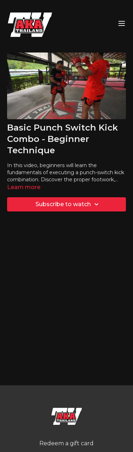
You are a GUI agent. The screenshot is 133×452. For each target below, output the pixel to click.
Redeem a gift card (66, 443)
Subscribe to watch (68, 204)
